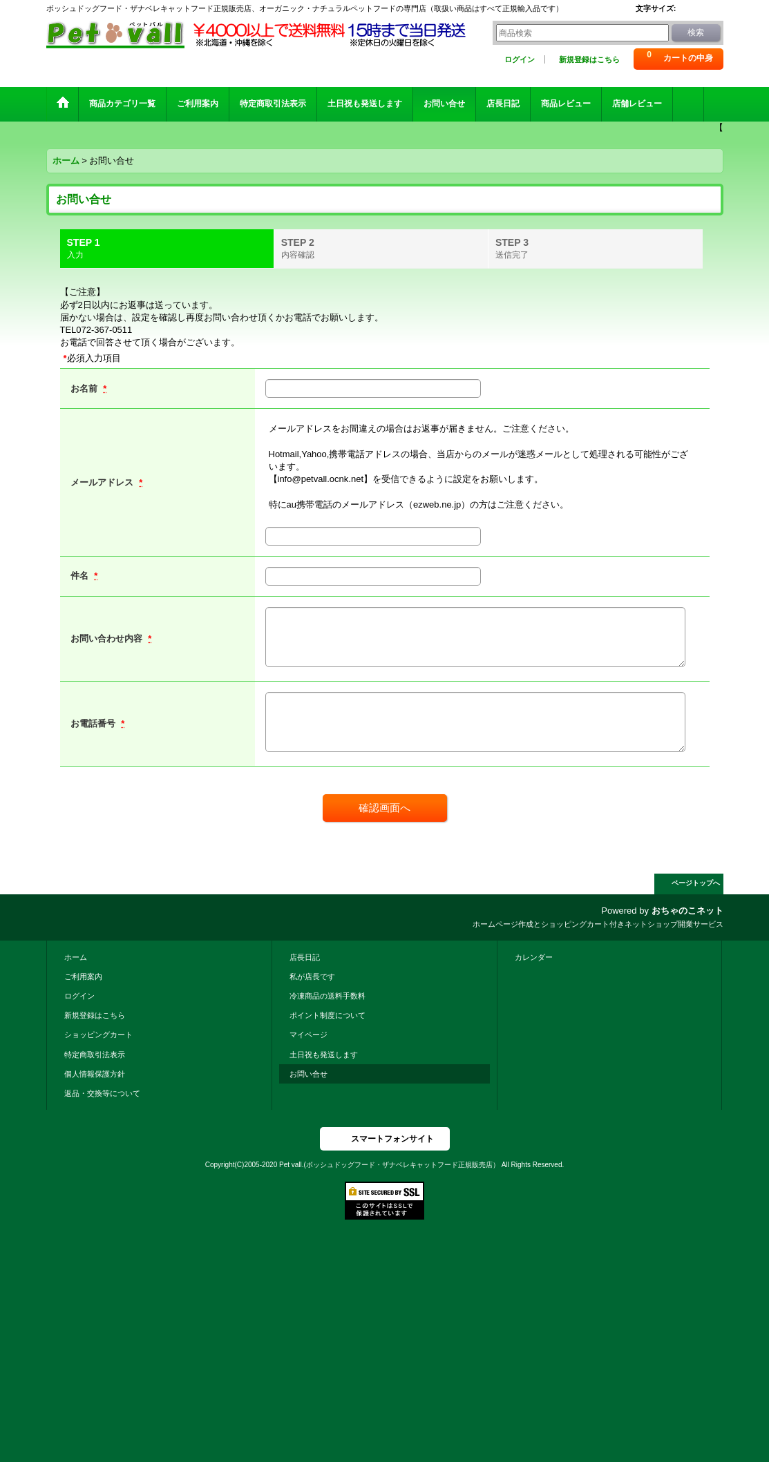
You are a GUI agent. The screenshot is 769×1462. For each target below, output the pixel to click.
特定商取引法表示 (94, 1054)
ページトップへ (696, 883)
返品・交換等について (102, 1093)
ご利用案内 (83, 976)
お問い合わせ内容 (107, 638)
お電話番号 (94, 723)
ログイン (519, 59)
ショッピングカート (98, 1034)
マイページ (308, 1034)
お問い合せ (308, 1074)
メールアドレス (103, 482)
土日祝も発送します (323, 1054)
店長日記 (304, 957)
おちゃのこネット (687, 910)
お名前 (85, 388)
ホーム (75, 957)
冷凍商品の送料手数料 (327, 996)
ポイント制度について (327, 1015)
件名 (80, 575)
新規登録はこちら (589, 59)
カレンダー (534, 957)
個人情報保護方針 (94, 1074)
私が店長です (312, 976)
